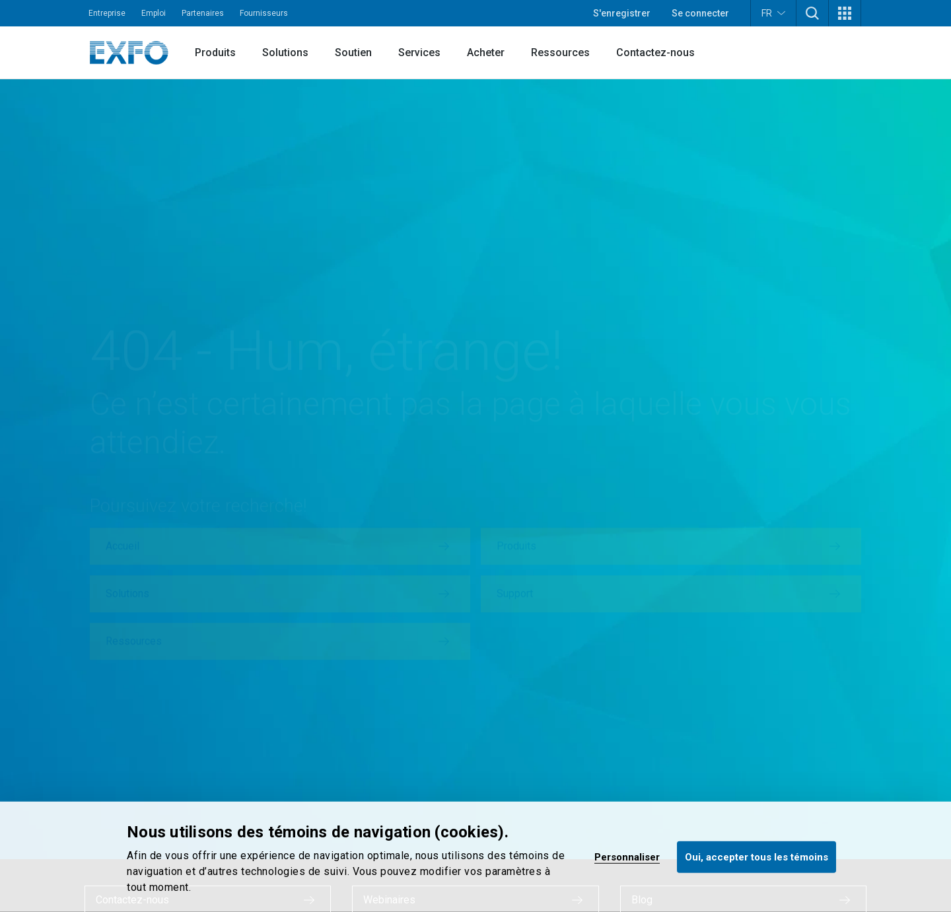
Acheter (486, 52)
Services (419, 52)
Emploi (153, 13)
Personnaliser (627, 856)
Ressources (560, 52)
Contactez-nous (655, 52)
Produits (215, 52)
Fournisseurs (264, 13)
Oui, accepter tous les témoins (756, 856)
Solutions (285, 52)
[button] (812, 13)
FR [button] (773, 12)
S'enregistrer (622, 13)
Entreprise (106, 13)
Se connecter (700, 13)
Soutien (353, 52)
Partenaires (203, 13)
